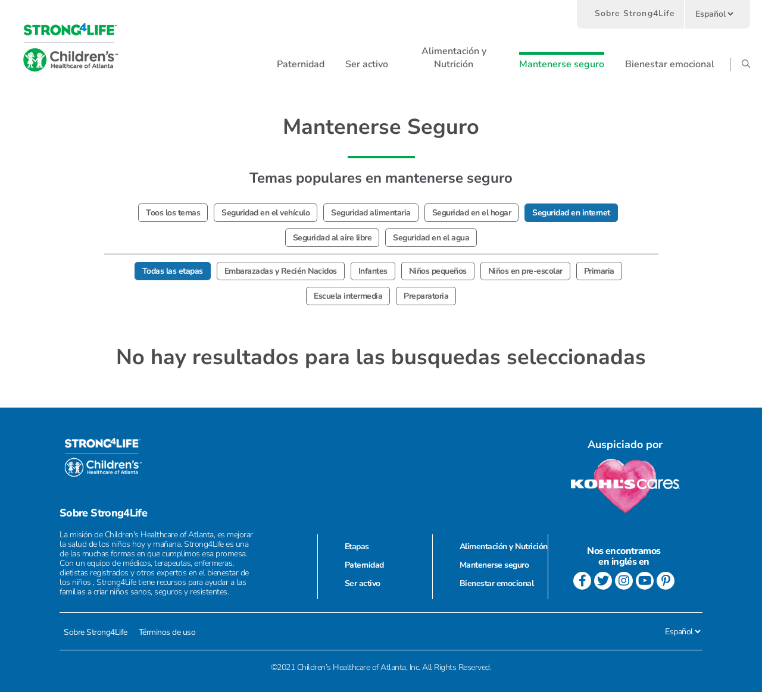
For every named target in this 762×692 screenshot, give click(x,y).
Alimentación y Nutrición (504, 546)
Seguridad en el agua (431, 237)
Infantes (373, 271)
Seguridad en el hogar (471, 212)
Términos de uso (167, 632)
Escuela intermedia (348, 296)
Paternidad (364, 565)
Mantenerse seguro (494, 565)
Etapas (357, 546)
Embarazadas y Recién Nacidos (280, 271)
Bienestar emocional (497, 583)
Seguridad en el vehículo (265, 212)
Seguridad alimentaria (371, 212)
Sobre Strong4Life (635, 13)
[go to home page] (70, 48)
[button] (300, 64)
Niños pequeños (438, 271)
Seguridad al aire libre (332, 237)
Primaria (599, 271)
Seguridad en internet (571, 212)
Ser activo (362, 583)
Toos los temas (173, 212)
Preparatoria (426, 296)
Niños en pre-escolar (525, 271)
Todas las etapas (172, 271)
